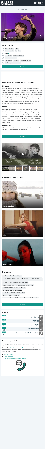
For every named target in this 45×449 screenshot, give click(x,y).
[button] (41, 3)
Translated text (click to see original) (8, 132)
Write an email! (8, 357)
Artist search (23, 10)
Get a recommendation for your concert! (15, 358)
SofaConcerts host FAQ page (18, 348)
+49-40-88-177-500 (10, 355)
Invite (23, 67)
